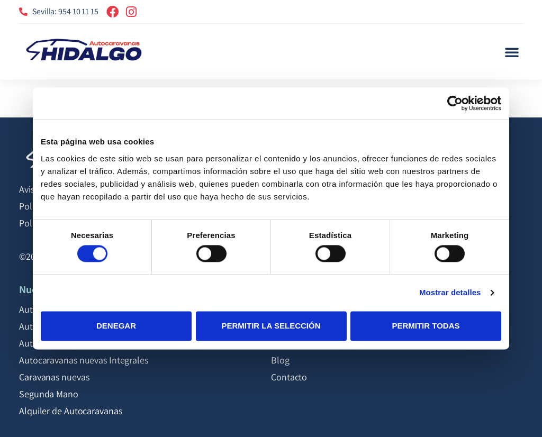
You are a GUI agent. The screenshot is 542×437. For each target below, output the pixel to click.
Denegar (116, 325)
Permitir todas (425, 325)
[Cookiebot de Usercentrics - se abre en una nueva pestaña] (455, 103)
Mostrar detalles (450, 292)
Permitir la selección (271, 325)
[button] (512, 52)
